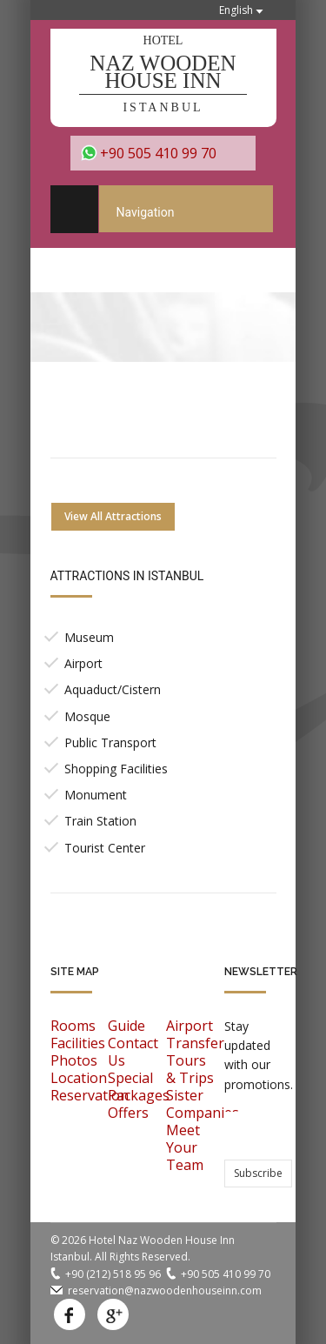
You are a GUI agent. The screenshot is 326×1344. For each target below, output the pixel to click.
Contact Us (133, 1051)
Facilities (77, 1043)
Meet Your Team (184, 1147)
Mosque (87, 716)
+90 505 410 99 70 (158, 153)
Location (78, 1077)
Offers (128, 1112)
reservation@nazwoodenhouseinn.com (165, 1290)
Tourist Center (104, 847)
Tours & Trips (190, 1069)
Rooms (73, 1025)
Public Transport (110, 742)
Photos (73, 1060)
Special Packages (139, 1086)
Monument (95, 794)
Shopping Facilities (116, 768)
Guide (126, 1025)
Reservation (89, 1095)
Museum (89, 637)
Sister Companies (202, 1104)
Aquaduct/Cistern (112, 689)
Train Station (100, 820)
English (236, 10)
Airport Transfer (195, 1034)
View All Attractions (113, 516)
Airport (83, 663)
